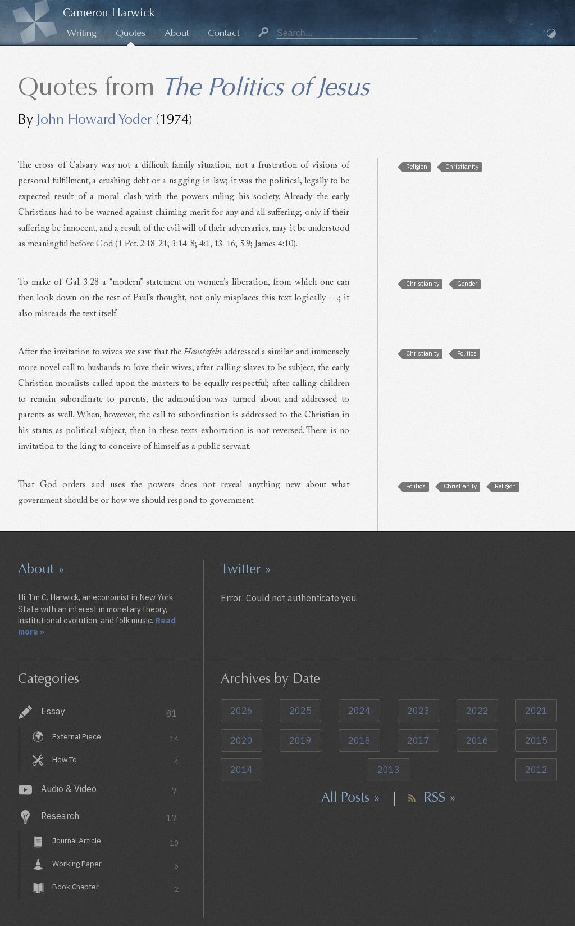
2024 (359, 710)
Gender (467, 283)
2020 (241, 740)
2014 (241, 769)
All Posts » (350, 797)
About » (41, 569)
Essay (109, 712)
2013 (388, 769)
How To (115, 760)
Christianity (461, 166)
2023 (418, 710)
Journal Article (115, 842)
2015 (536, 740)
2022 (477, 710)
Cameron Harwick (109, 12)
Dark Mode (551, 33)
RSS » (440, 797)
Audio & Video (109, 790)
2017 (418, 740)
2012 (536, 769)
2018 (359, 740)
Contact (223, 33)
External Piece (115, 737)
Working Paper (115, 865)
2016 (477, 740)
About (177, 33)
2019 (300, 740)
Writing (82, 33)
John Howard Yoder (94, 119)
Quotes (130, 33)
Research (109, 817)
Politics (467, 353)
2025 (300, 710)
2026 (241, 710)
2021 (536, 710)
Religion (416, 166)
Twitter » (246, 569)
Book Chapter (115, 888)
